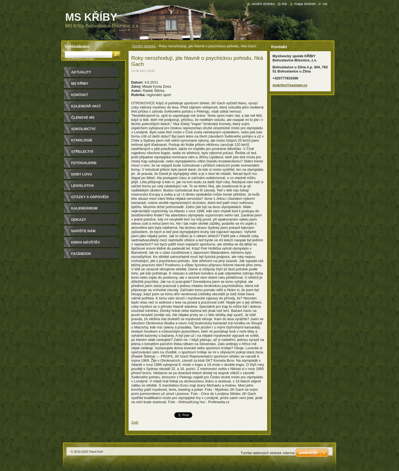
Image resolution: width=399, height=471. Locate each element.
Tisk (284, 4)
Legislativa (82, 185)
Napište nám (83, 231)
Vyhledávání (77, 46)
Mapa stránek (305, 4)
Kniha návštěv (85, 242)
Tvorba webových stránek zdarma (268, 453)
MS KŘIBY (80, 83)
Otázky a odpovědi (90, 197)
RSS (325, 4)
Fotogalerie (84, 163)
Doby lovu (81, 174)
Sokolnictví (83, 129)
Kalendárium (84, 208)
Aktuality (81, 72)
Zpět (135, 422)
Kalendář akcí (86, 106)
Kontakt (79, 95)
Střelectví (82, 151)
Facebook (81, 254)
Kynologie (82, 140)
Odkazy (78, 220)
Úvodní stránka (144, 46)
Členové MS (83, 117)
